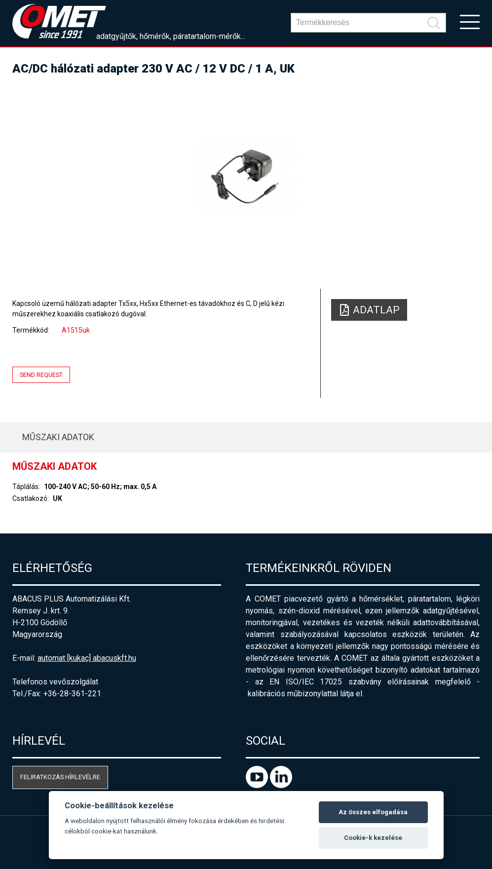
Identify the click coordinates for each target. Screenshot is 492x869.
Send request (41, 374)
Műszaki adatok (58, 437)
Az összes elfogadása (373, 812)
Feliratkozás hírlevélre (60, 777)
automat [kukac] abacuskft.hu (87, 658)
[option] (246, 177)
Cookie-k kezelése (373, 837)
